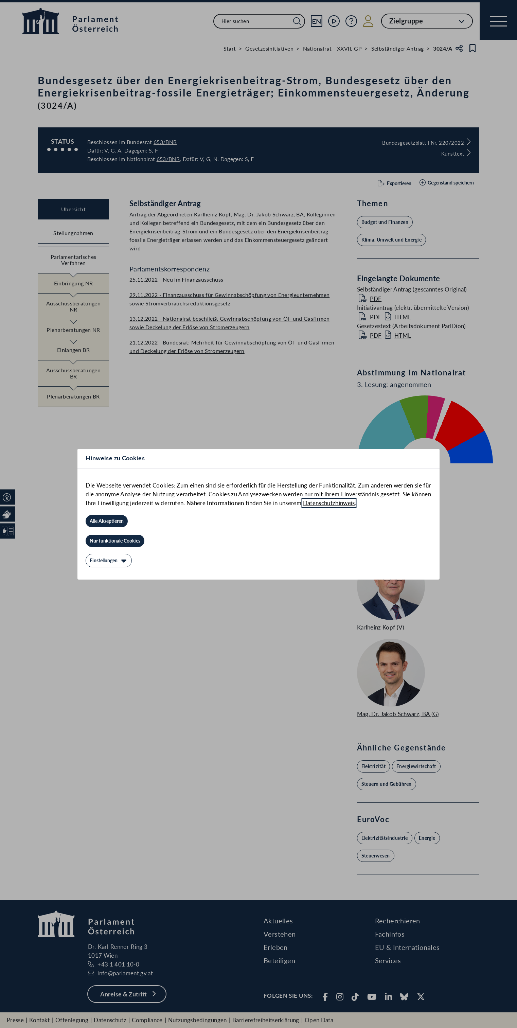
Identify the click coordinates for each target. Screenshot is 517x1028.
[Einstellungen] (109, 560)
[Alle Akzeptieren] (107, 521)
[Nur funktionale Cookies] (115, 541)
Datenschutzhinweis (329, 503)
